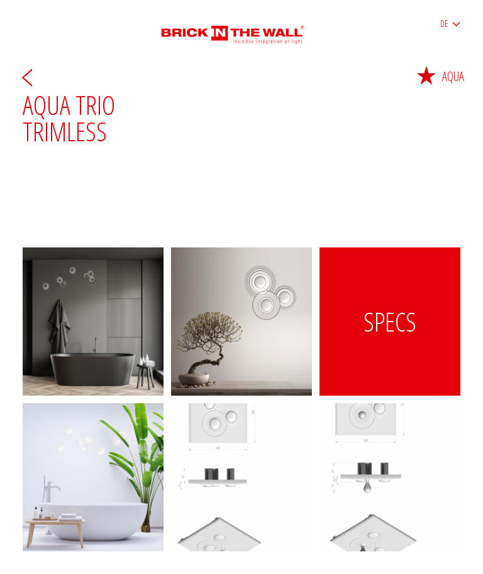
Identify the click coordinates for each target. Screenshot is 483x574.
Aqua (440, 76)
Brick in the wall (241, 30)
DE (444, 24)
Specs (390, 321)
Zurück (27, 77)
